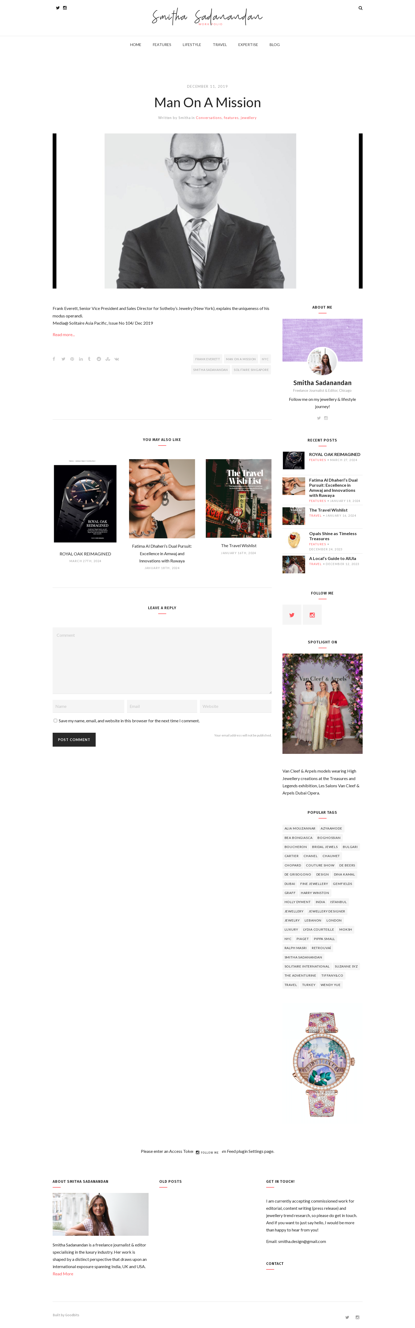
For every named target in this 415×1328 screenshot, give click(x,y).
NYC (265, 359)
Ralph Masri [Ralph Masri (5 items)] (296, 948)
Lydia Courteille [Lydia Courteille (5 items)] (318, 929)
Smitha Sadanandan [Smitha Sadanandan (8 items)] (303, 957)
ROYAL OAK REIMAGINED (334, 454)
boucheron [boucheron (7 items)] (296, 847)
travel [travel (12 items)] (291, 985)
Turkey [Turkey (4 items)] (309, 985)
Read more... (64, 334)
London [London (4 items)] (334, 920)
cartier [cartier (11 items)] (292, 856)
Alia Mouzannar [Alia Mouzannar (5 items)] (300, 828)
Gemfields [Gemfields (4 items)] (342, 884)
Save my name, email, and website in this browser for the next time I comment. (129, 720)
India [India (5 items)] (320, 902)
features (231, 118)
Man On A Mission (241, 359)
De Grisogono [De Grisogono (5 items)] (298, 874)
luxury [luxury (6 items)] (291, 929)
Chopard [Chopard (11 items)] (293, 865)
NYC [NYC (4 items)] (288, 939)
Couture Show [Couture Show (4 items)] (320, 865)
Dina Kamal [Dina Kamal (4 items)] (344, 874)
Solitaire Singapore (251, 369)
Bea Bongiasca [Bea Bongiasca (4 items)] (299, 838)
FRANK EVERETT (207, 359)
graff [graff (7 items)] (290, 893)
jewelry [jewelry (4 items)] (292, 920)
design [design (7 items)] (322, 874)
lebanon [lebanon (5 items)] (313, 920)
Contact (275, 1263)
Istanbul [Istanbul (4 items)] (338, 902)
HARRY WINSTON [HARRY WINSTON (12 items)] (315, 893)
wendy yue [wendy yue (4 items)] (331, 985)
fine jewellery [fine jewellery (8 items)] (314, 884)
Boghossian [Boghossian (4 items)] (328, 838)
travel (315, 515)
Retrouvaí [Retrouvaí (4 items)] (321, 948)
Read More (63, 1273)
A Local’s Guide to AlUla (332, 558)
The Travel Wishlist (328, 509)
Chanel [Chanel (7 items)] (310, 856)
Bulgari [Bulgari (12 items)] (350, 847)
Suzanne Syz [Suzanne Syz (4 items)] (346, 966)
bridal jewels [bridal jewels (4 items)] (325, 847)
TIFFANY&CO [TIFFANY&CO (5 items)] (332, 975)
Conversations (209, 118)
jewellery (249, 118)
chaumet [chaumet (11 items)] (331, 856)
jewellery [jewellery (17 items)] (294, 911)
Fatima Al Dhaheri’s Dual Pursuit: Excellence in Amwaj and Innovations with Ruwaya (333, 487)
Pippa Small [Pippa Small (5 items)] (324, 939)
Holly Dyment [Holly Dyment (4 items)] (298, 902)
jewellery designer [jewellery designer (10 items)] (327, 911)
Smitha (185, 118)
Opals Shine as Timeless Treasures (333, 536)
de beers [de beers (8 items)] (347, 865)
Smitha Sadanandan (207, 17)
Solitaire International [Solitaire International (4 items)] (307, 966)
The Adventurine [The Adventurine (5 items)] (301, 975)
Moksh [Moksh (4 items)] (345, 929)
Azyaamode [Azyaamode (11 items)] (331, 828)
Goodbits (72, 1315)
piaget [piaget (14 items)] (303, 939)
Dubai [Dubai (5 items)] (290, 884)
